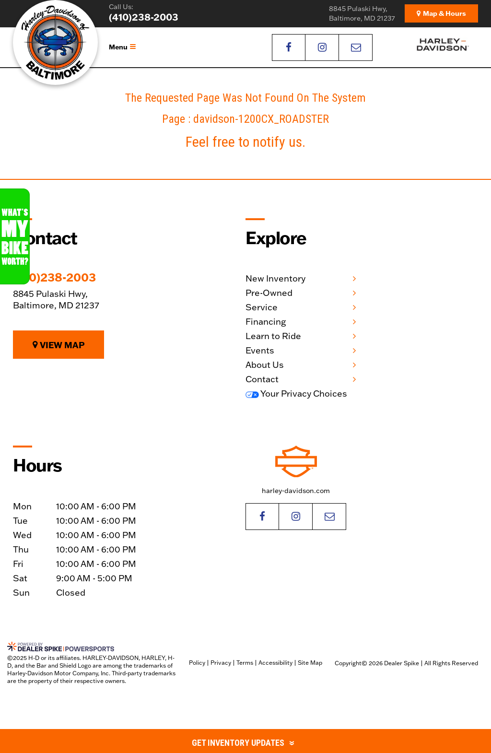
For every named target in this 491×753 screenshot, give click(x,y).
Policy (197, 662)
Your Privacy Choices (296, 393)
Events (260, 350)
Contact (262, 379)
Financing (266, 321)
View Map (59, 345)
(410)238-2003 (54, 277)
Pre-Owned (269, 292)
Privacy (220, 662)
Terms (244, 662)
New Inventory (275, 278)
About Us (265, 364)
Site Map (310, 662)
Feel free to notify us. (245, 141)
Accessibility (275, 662)
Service (262, 307)
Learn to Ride (273, 335)
